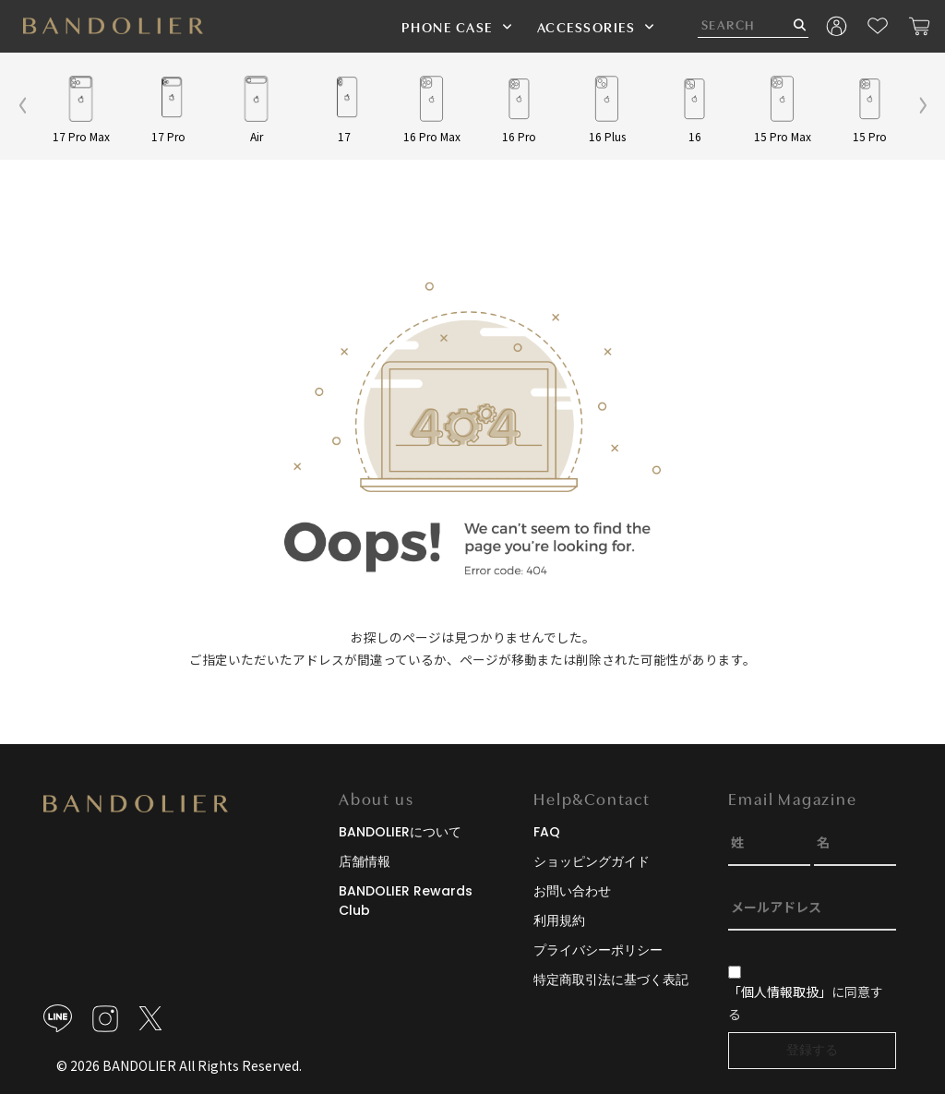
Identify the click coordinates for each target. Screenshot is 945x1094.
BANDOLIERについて (400, 832)
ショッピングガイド (591, 861)
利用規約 (559, 920)
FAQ (546, 832)
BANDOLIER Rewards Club (405, 901)
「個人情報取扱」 (779, 991)
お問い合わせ (572, 891)
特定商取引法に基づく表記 (610, 979)
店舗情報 (364, 861)
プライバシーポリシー (598, 950)
